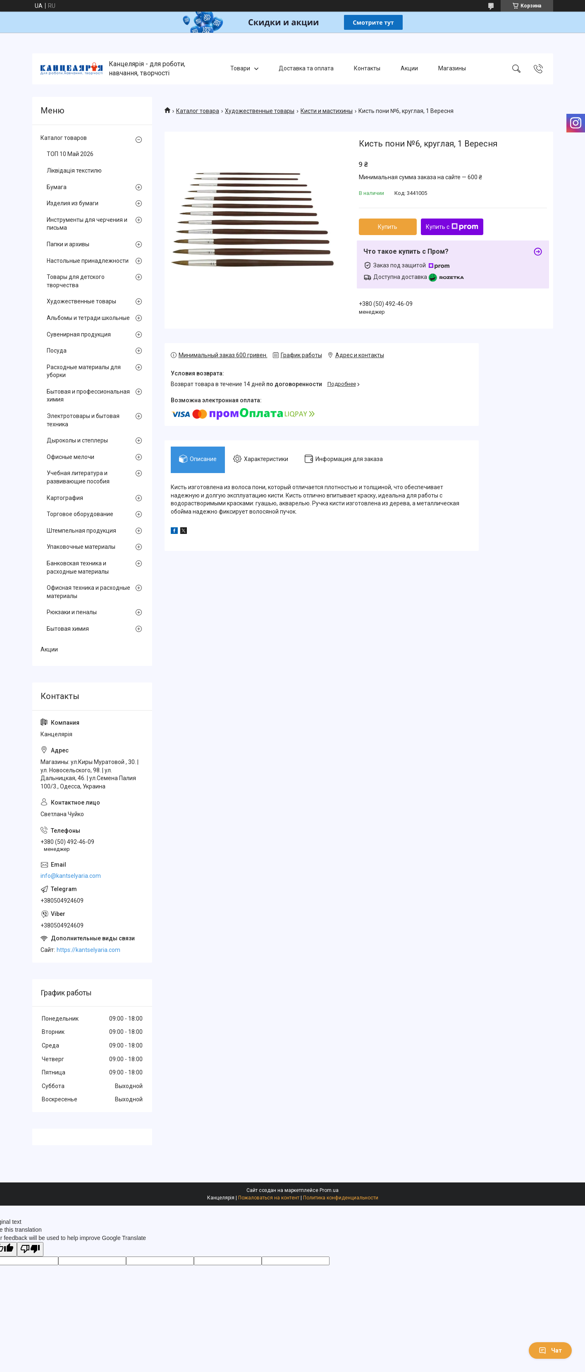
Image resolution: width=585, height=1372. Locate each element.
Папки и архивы (68, 244)
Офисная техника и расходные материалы (88, 591)
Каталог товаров (64, 138)
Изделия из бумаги (72, 203)
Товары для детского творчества (76, 281)
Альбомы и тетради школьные (88, 318)
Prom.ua (329, 1190)
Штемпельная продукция (81, 530)
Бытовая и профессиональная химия (88, 395)
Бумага (57, 187)
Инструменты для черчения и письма (87, 223)
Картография (65, 498)
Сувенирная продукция (79, 334)
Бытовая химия (68, 628)
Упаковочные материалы (81, 546)
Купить (387, 226)
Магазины (452, 68)
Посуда (57, 350)
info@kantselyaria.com (71, 875)
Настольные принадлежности (88, 260)
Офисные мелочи (70, 457)
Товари (240, 68)
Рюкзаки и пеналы (72, 612)
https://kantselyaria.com (88, 950)
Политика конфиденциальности (340, 1198)
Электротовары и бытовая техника (83, 420)
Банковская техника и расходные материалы (78, 567)
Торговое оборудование (80, 514)
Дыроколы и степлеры (77, 440)
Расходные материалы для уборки (84, 371)
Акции (409, 68)
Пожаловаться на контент (268, 1198)
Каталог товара (197, 111)
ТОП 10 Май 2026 (70, 154)
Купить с (452, 227)
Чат (550, 1350)
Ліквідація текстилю (74, 170)
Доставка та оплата (306, 68)
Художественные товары (259, 111)
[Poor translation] (30, 1249)
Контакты (367, 68)
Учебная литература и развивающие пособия (78, 477)
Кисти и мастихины (327, 111)
